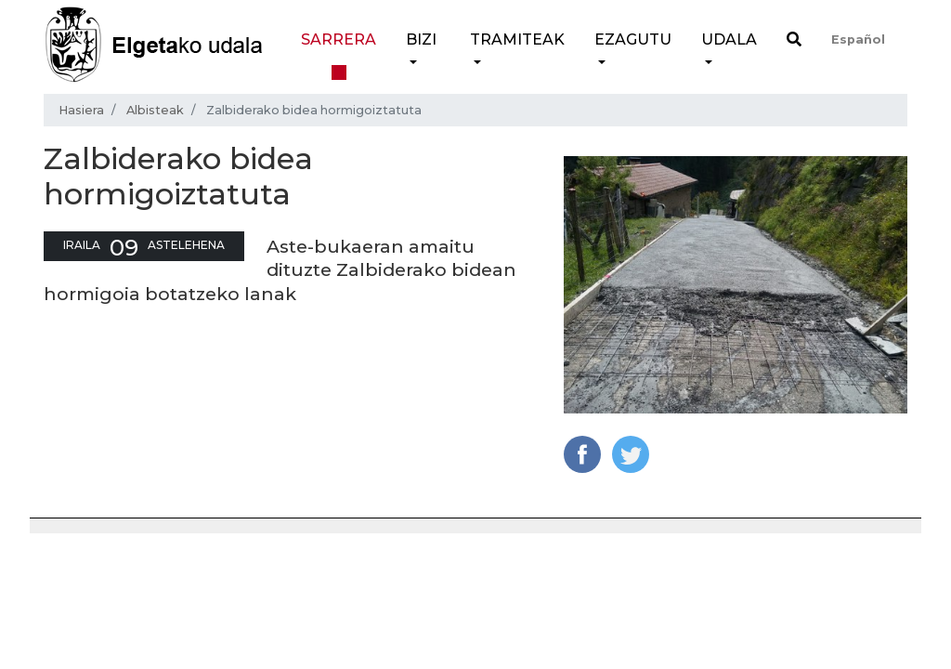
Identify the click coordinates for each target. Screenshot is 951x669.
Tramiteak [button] (517, 39)
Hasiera (81, 110)
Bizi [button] (421, 39)
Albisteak (155, 110)
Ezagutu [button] (632, 39)
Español (858, 39)
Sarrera (338, 39)
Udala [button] (729, 39)
